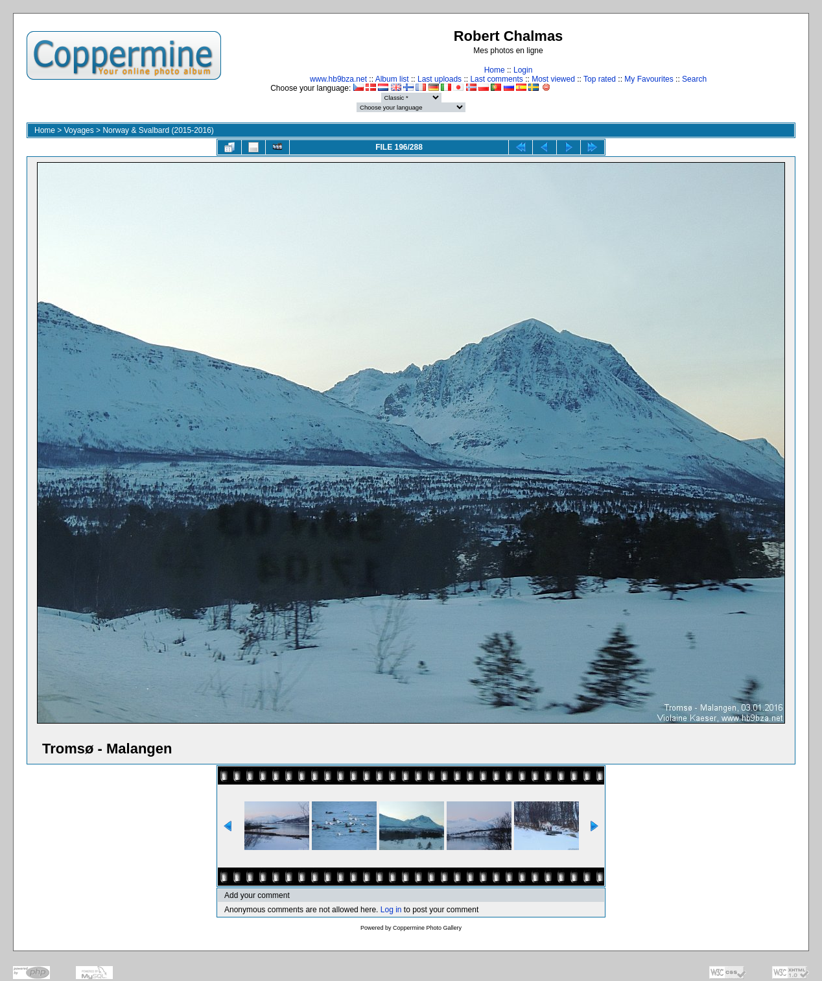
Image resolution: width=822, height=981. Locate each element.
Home (494, 70)
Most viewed (553, 79)
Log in (391, 909)
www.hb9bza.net (338, 79)
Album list (392, 79)
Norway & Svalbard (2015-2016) (157, 130)
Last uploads (439, 79)
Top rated (599, 79)
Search (694, 79)
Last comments (496, 79)
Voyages (79, 130)
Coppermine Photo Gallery (427, 928)
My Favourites (648, 79)
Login (522, 70)
